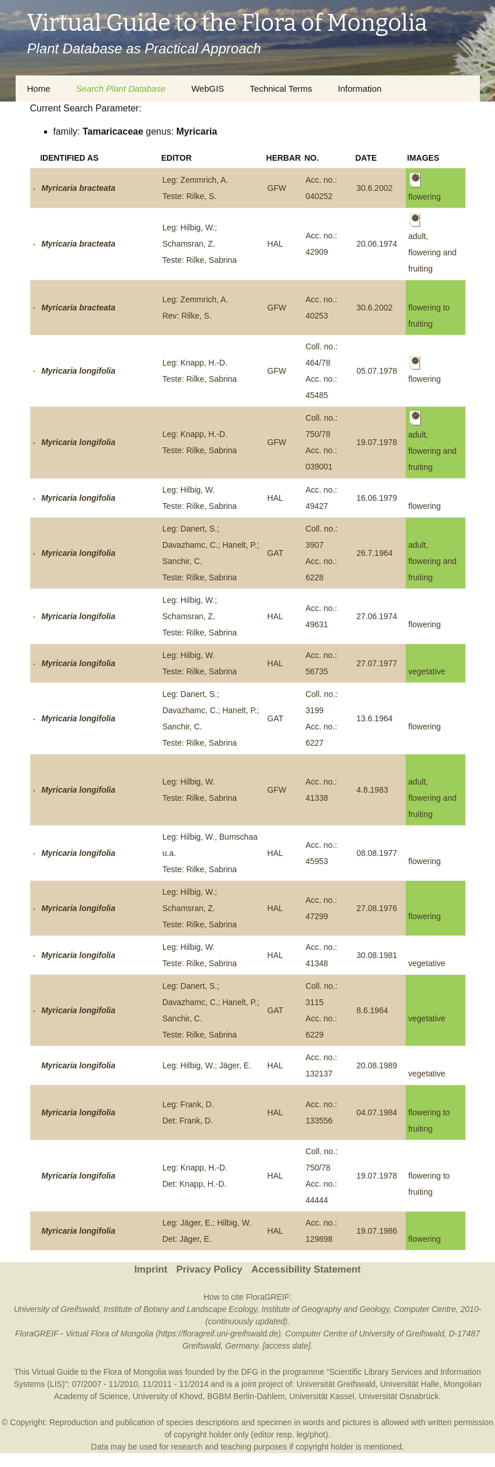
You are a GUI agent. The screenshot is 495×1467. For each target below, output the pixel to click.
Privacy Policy (209, 1269)
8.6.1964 (372, 1010)
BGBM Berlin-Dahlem (246, 1396)
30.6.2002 (374, 188)
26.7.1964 (374, 553)
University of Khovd (167, 1396)
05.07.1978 (376, 370)
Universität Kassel (321, 1396)
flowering (425, 506)
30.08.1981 (376, 955)
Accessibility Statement (305, 1269)
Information (359, 88)
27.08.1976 (376, 908)
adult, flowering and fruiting (433, 561)
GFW (277, 188)
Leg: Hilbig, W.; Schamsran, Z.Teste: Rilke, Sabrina (199, 244)
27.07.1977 (376, 663)
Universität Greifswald (336, 1384)
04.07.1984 (376, 1112)
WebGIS (208, 88)
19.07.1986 (376, 1230)
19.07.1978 (376, 442)
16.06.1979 (376, 498)
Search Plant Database (120, 88)
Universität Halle (409, 1384)
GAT (276, 553)
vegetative (427, 671)
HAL (275, 243)
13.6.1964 (374, 718)
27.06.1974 (376, 616)
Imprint (150, 1269)
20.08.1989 (376, 1065)
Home (38, 88)
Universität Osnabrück (399, 1396)
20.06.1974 (376, 243)
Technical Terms (281, 88)
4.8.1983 (372, 789)
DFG (250, 1371)
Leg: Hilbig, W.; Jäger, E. (206, 1065)
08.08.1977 (376, 853)
